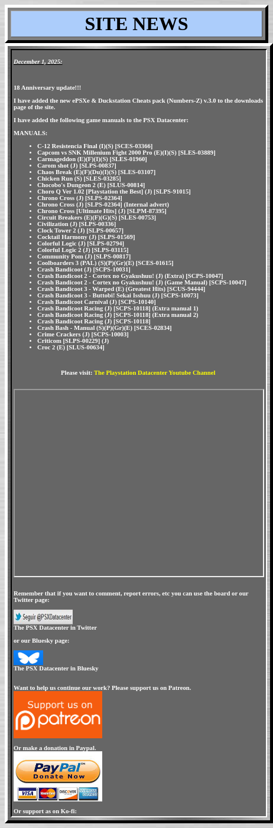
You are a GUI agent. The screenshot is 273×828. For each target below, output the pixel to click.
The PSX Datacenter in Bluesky (56, 668)
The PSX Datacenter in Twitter (55, 627)
